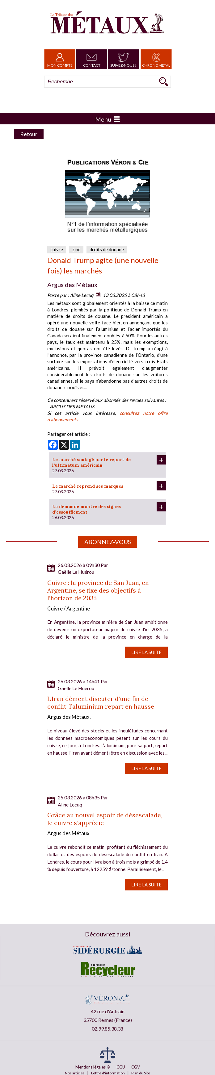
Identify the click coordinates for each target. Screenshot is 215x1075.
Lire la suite (146, 652)
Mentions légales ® (92, 1067)
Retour (28, 134)
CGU (120, 1067)
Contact (91, 59)
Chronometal (156, 59)
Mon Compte (60, 59)
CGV (135, 1067)
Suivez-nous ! (123, 59)
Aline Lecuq (81, 295)
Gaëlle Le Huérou (76, 572)
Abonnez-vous (107, 541)
